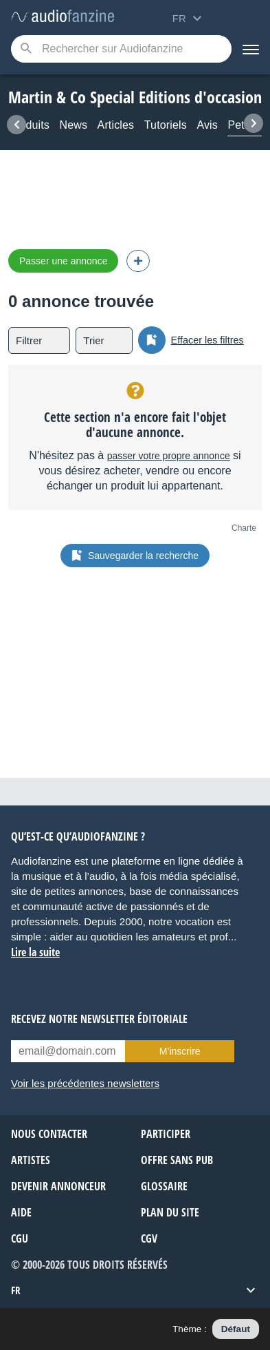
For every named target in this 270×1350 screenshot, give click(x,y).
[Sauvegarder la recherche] (152, 340)
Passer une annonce (63, 260)
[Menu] (251, 48)
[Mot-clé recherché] (121, 49)
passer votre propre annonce (168, 455)
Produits (28, 125)
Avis (207, 125)
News (73, 125)
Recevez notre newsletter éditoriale (99, 1018)
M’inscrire (180, 1051)
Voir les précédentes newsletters (85, 1083)
